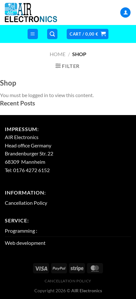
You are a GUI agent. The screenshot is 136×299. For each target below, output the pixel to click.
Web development (25, 243)
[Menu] (33, 34)
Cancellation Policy (26, 203)
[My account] (125, 12)
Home (57, 54)
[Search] (52, 34)
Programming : (21, 231)
